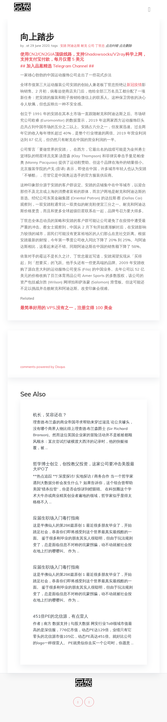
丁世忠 (100, 46)
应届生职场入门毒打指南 (56, 518)
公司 (91, 46)
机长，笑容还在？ (50, 414)
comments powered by (42, 367)
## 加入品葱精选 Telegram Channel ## (57, 65)
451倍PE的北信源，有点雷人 (60, 616)
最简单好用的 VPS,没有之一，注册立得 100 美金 (66, 307)
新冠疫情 (134, 84)
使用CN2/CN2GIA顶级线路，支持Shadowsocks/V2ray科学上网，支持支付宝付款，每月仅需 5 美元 (83, 56)
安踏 (63, 46)
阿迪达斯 (73, 46)
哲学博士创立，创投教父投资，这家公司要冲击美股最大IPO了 (83, 466)
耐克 (84, 46)
